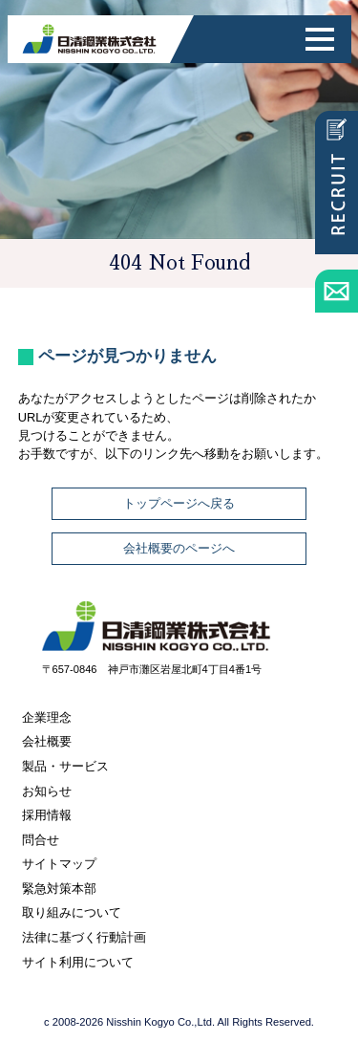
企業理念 (47, 717)
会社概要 (47, 741)
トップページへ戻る (179, 503)
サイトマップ (59, 864)
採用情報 (47, 815)
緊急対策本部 (59, 888)
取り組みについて (71, 912)
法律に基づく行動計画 (84, 937)
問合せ (40, 840)
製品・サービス (65, 766)
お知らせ (47, 791)
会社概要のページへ (179, 548)
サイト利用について (78, 962)
